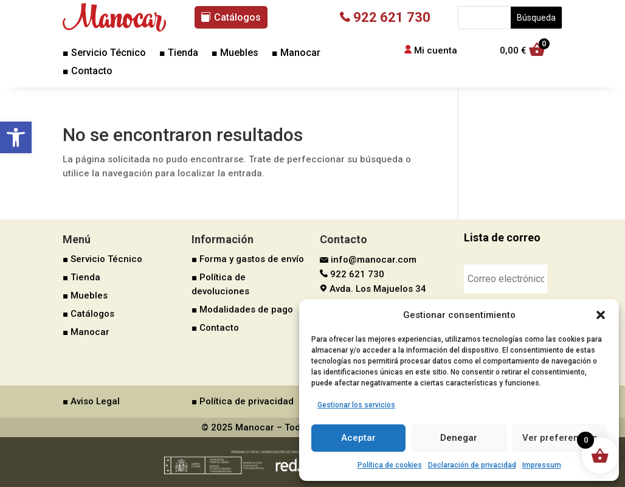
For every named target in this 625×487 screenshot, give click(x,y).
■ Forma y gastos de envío (248, 259)
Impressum (541, 465)
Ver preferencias (559, 437)
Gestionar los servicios (356, 405)
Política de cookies (389, 465)
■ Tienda (178, 53)
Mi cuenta (435, 50)
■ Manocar (296, 53)
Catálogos (237, 17)
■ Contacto (87, 72)
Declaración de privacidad (472, 465)
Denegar (458, 437)
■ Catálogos (88, 313)
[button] (16, 137)
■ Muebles (235, 53)
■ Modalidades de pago (242, 309)
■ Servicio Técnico (104, 53)
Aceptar (358, 437)
